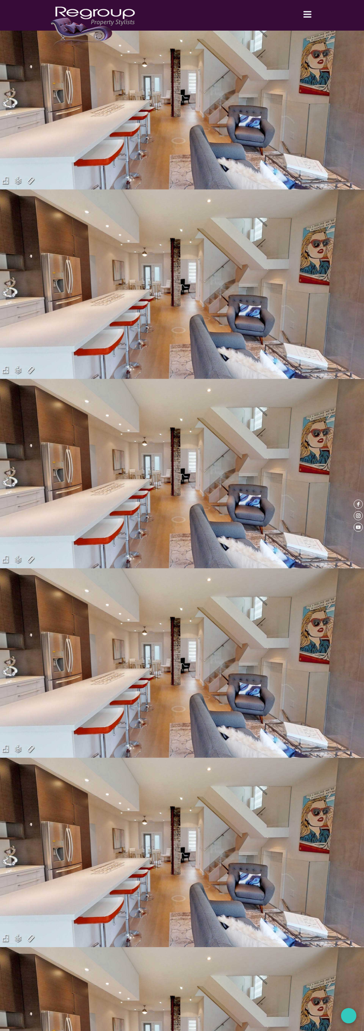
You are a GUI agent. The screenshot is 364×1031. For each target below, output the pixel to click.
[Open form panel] (348, 1015)
